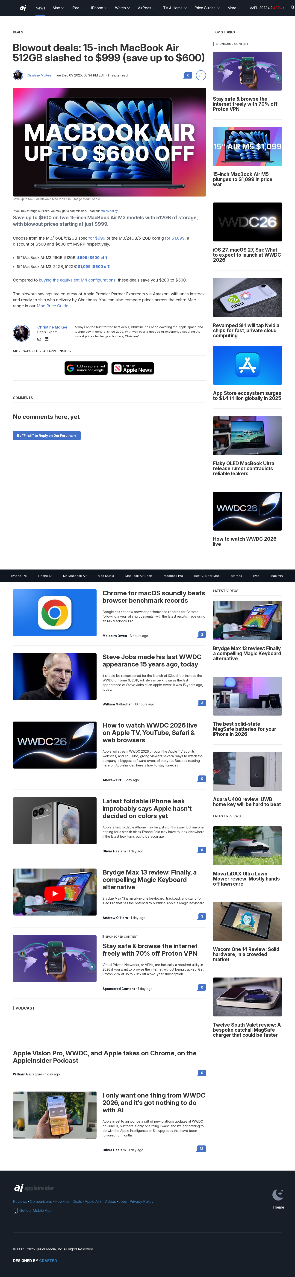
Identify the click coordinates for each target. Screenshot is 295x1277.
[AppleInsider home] (23, 8)
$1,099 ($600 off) (94, 266)
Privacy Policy (141, 1201)
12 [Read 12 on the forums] (201, 1149)
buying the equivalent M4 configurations (77, 280)
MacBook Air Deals (139, 576)
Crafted (48, 1260)
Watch (122, 8)
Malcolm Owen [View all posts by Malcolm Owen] (115, 636)
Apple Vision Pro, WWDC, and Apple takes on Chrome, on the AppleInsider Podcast (105, 1056)
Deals (77, 1201)
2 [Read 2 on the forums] (202, 634)
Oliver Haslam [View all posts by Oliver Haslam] (114, 851)
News (40, 8)
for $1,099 (175, 238)
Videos (110, 1201)
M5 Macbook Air (75, 576)
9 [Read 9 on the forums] (202, 850)
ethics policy (109, 211)
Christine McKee (39, 75)
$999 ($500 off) (92, 257)
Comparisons (41, 1201)
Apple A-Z (93, 1201)
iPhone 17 (45, 576)
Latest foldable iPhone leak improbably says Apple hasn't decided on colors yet (147, 808)
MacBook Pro (173, 576)
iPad (78, 8)
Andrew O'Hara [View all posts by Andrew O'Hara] (115, 918)
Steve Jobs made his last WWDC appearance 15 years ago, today (152, 660)
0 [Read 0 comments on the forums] (188, 75)
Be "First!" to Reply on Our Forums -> (47, 435)
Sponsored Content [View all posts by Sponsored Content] (119, 989)
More (234, 8)
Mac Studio (106, 576)
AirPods (147, 8)
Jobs (123, 1201)
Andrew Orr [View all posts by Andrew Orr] (112, 780)
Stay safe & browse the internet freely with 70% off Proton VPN (150, 949)
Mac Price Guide (52, 305)
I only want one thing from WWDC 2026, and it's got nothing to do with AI (154, 1102)
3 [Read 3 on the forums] (202, 703)
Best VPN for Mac (207, 576)
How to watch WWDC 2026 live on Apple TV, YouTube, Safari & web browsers (150, 732)
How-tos (62, 1201)
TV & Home (175, 8)
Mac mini (277, 576)
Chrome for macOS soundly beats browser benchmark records (154, 596)
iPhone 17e (19, 576)
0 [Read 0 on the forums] (202, 779)
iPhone (99, 8)
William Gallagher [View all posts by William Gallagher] (117, 704)
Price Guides (207, 8)
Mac (59, 8)
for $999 (96, 238)
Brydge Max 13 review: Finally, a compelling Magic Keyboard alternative (150, 879)
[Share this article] (201, 75)
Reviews (20, 1201)
